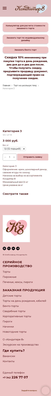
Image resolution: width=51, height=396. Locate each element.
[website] (4, 248)
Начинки (8, 326)
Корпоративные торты (17, 316)
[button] (25, 27)
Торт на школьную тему (25, 85)
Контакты (9, 361)
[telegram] (18, 248)
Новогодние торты (15, 331)
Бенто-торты (11, 306)
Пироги (7, 321)
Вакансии (9, 356)
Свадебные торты (14, 311)
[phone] (9, 248)
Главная (6, 85)
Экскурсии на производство (21, 344)
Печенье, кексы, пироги (18, 282)
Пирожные (9, 276)
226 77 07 (19, 377)
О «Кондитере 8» (13, 339)
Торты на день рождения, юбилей (24, 300)
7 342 (7, 377)
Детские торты (12, 295)
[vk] (13, 248)
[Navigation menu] (5, 8)
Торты (6, 271)
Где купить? (14, 351)
